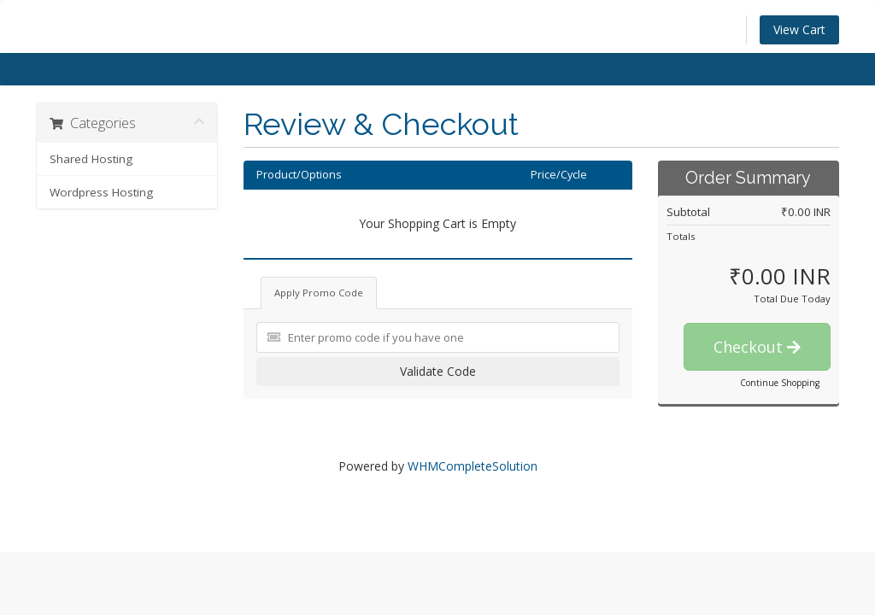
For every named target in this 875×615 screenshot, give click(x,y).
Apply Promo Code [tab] (318, 292)
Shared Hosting (91, 159)
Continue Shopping (779, 383)
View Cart (799, 29)
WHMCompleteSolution (472, 466)
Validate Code (438, 371)
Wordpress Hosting (101, 192)
